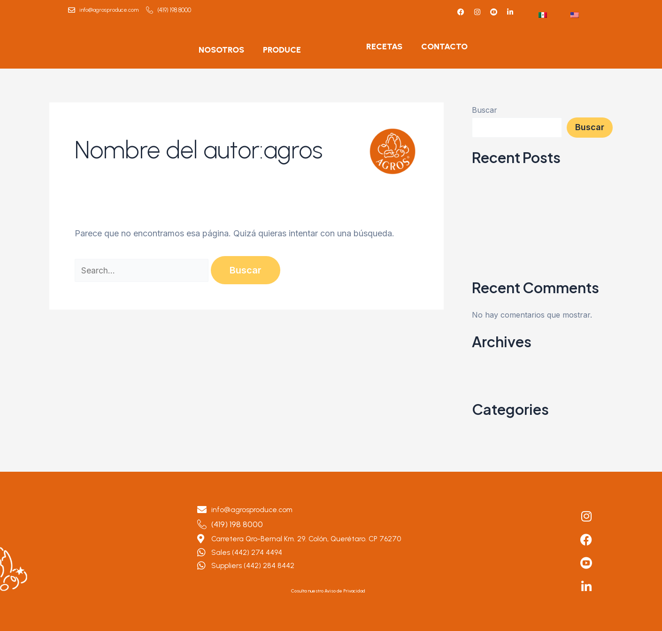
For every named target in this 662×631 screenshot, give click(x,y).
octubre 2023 (496, 377)
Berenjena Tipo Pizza (510, 273)
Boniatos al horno (505, 239)
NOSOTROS (221, 50)
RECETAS (384, 46)
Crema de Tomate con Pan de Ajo (534, 256)
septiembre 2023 (501, 394)
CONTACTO (444, 46)
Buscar (484, 110)
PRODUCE (282, 50)
